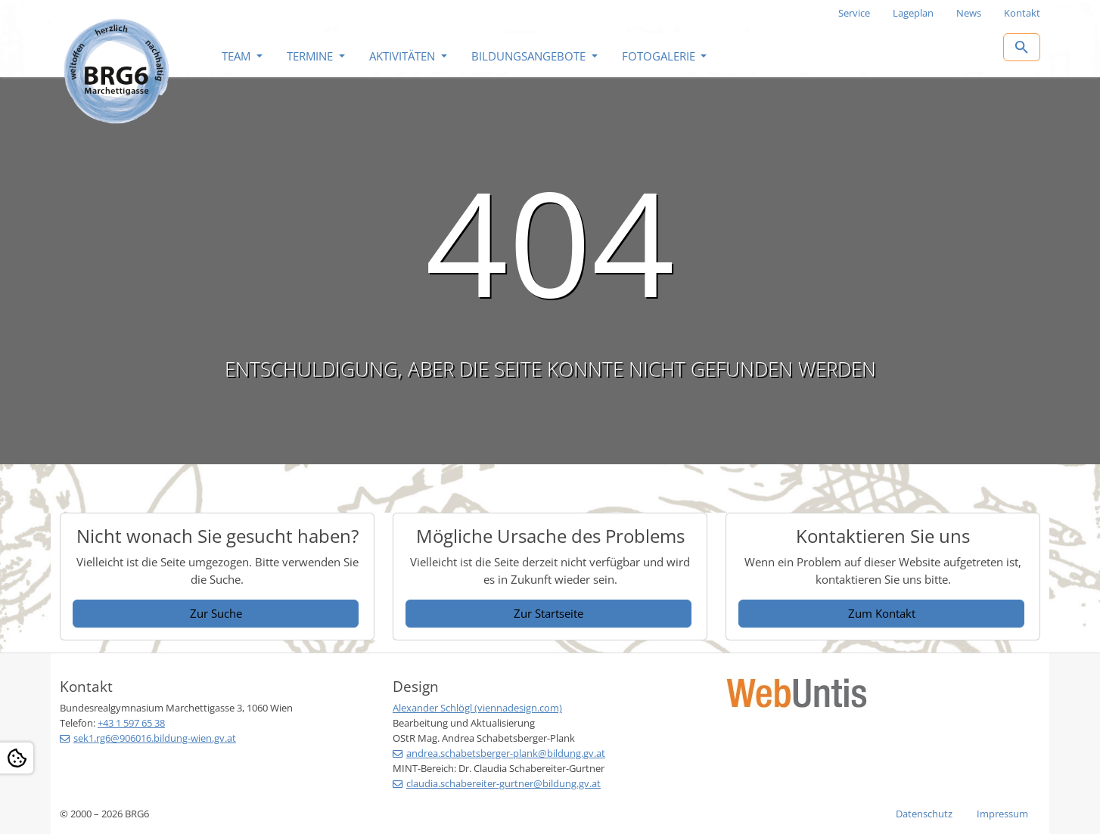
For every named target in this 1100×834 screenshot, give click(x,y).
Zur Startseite (548, 613)
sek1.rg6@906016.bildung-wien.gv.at (154, 738)
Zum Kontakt (881, 613)
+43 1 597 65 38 (131, 723)
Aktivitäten (403, 56)
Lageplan (913, 13)
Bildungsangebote (530, 56)
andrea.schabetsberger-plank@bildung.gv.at (505, 753)
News (968, 13)
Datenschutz (924, 813)
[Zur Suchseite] (1021, 47)
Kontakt (1022, 13)
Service (854, 13)
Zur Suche (216, 613)
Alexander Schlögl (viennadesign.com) (477, 708)
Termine (311, 56)
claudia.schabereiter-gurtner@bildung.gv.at (503, 783)
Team (237, 56)
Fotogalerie (660, 56)
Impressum (1002, 813)
